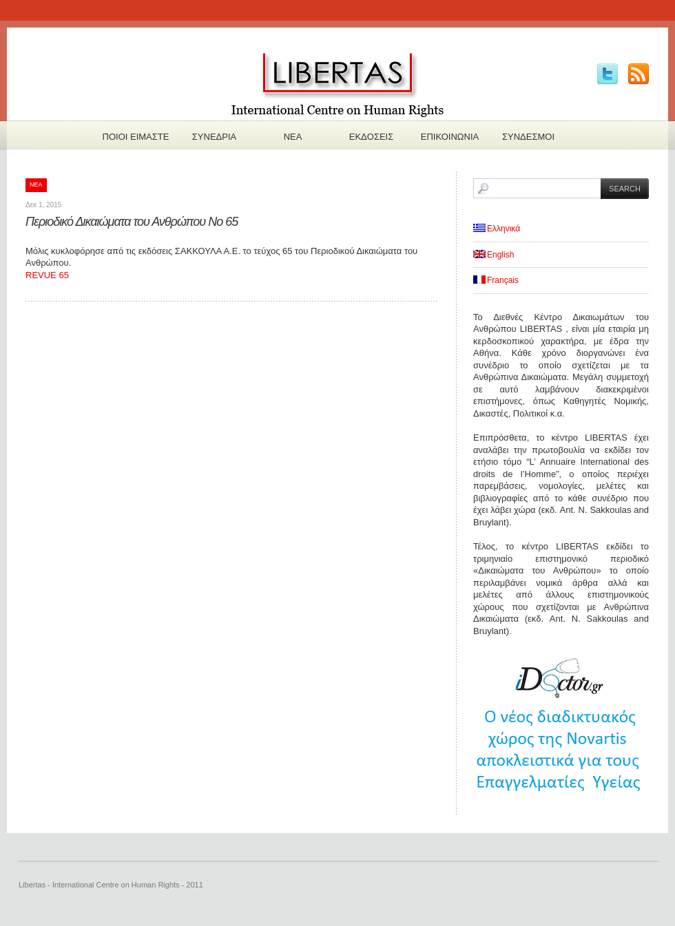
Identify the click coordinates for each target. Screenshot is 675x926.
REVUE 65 (47, 275)
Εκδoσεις (371, 136)
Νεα (293, 136)
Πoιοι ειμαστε (136, 136)
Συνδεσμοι (528, 136)
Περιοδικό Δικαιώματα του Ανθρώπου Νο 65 (131, 222)
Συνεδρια (214, 136)
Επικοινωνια (450, 136)
